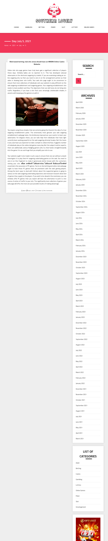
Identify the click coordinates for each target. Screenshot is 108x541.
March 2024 (80, 240)
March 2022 (80, 372)
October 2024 (80, 201)
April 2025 (79, 168)
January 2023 (80, 317)
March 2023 (80, 306)
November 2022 (81, 328)
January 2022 (80, 383)
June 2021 (79, 422)
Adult (78, 463)
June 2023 (79, 289)
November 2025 (81, 130)
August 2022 (80, 345)
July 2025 (79, 152)
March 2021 (80, 438)
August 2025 (80, 146)
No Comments (48, 191)
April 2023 (79, 300)
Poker (53, 27)
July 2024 (79, 218)
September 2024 (81, 207)
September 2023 (81, 273)
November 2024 (81, 196)
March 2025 (80, 174)
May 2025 (79, 163)
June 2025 (79, 157)
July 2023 (79, 284)
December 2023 (81, 256)
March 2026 (80, 107)
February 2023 (80, 312)
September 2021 (81, 405)
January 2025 (80, 185)
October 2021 (80, 400)
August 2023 (80, 278)
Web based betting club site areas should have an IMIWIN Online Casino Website (36, 62)
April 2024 (79, 234)
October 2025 (80, 135)
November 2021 (81, 394)
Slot (63, 27)
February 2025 (80, 179)
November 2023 (81, 262)
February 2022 (80, 378)
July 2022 (79, 350)
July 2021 (79, 416)
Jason (24, 191)
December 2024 (81, 190)
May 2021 (79, 427)
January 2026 (80, 118)
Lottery (75, 27)
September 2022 (81, 339)
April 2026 (79, 102)
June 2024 (79, 223)
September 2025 (81, 141)
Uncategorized (81, 507)
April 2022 (79, 367)
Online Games (89, 27)
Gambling (28, 27)
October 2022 (80, 334)
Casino (16, 27)
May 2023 (79, 295)
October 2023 (80, 267)
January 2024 (80, 251)
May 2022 (79, 361)
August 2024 (80, 212)
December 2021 (81, 389)
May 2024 (79, 229)
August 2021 (80, 411)
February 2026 (80, 113)
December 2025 (81, 124)
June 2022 (79, 356)
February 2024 (80, 245)
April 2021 (79, 433)
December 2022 (81, 323)
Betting (42, 27)
